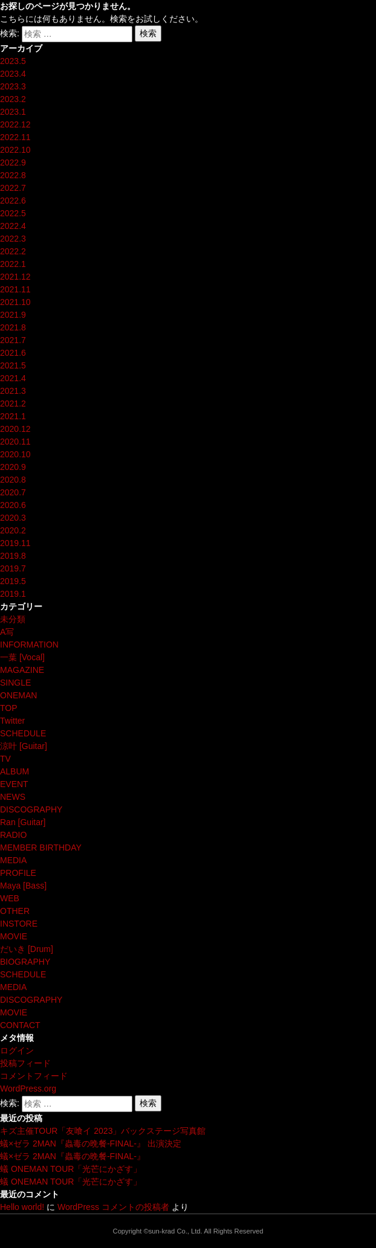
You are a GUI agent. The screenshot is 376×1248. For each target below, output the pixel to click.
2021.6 (13, 353)
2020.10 (15, 454)
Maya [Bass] (23, 885)
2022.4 (13, 226)
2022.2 (13, 251)
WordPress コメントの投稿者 (113, 1207)
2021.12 (15, 276)
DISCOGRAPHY (31, 809)
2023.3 (13, 86)
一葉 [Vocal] (22, 657)
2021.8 (13, 327)
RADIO (13, 835)
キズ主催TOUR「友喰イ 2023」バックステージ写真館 (103, 1131)
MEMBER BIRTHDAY (41, 847)
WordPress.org (28, 1088)
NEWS (12, 797)
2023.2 (13, 99)
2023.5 (13, 61)
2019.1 (13, 594)
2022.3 (13, 238)
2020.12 (15, 429)
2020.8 (13, 479)
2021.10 (15, 302)
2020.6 (13, 505)
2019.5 (13, 581)
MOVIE (13, 936)
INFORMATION (29, 644)
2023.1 (13, 112)
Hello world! (22, 1207)
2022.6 (13, 200)
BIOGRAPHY (25, 962)
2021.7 (13, 340)
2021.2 (13, 403)
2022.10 (15, 150)
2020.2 (13, 530)
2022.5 (13, 213)
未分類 (12, 619)
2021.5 (13, 365)
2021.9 (13, 315)
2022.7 (13, 188)
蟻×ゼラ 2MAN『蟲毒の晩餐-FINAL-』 (72, 1156)
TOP (9, 708)
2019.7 (13, 568)
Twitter (12, 720)
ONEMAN (18, 695)
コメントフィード (34, 1076)
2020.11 (15, 441)
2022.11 (15, 137)
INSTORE (18, 923)
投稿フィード (25, 1063)
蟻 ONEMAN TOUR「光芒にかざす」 (70, 1169)
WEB (9, 898)
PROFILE (18, 873)
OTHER (15, 911)
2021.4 (13, 378)
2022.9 (13, 162)
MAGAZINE (22, 670)
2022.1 (13, 264)
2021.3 (13, 391)
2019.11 (15, 543)
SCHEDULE (23, 733)
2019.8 (13, 556)
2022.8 (13, 175)
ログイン (17, 1050)
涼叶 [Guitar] (23, 746)
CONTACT (20, 1025)
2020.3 (13, 518)
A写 (7, 632)
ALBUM (14, 771)
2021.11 (15, 289)
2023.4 (13, 74)
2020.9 (13, 467)
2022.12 (15, 124)
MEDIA (13, 860)
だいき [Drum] (26, 949)
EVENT (14, 784)
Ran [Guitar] (22, 822)
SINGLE (15, 682)
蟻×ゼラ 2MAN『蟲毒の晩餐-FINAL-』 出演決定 (90, 1143)
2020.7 (13, 492)
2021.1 (13, 416)
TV (5, 759)
